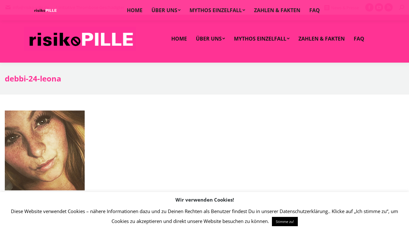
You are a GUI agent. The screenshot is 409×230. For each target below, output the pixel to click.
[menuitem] (179, 38)
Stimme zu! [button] (285, 221)
